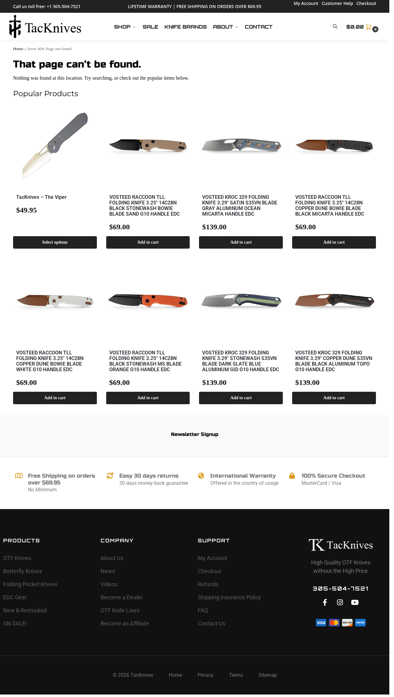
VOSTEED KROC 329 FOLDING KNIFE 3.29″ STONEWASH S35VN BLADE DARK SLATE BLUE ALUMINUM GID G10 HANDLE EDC (240, 361)
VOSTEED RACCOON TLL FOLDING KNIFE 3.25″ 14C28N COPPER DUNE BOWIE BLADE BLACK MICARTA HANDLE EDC (329, 205)
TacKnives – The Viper (41, 197)
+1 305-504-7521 (64, 6)
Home (18, 48)
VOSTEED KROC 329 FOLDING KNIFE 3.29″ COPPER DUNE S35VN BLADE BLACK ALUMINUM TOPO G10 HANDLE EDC (333, 361)
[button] (363, 26)
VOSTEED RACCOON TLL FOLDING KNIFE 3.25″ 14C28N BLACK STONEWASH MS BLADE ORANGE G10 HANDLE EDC (145, 361)
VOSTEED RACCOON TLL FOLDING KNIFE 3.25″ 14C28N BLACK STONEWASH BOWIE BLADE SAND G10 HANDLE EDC (144, 205)
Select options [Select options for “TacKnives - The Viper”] (55, 242)
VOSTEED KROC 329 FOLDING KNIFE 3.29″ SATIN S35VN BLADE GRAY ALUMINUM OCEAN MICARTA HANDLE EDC (239, 205)
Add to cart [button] (148, 242)
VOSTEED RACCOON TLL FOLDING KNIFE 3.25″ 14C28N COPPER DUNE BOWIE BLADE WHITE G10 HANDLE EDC (49, 361)
